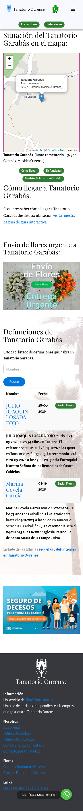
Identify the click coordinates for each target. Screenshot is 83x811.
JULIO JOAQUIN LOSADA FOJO (17, 414)
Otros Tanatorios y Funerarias (25, 788)
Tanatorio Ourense (29, 9)
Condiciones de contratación (24, 745)
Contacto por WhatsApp (21, 751)
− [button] (9, 65)
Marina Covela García (14, 489)
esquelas (46, 549)
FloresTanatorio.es (39, 700)
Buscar (14, 382)
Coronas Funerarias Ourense (24, 767)
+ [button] (9, 59)
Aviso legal (11, 728)
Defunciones (54, 24)
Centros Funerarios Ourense (24, 773)
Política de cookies (17, 733)
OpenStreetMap (56, 150)
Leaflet (39, 150)
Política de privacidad (19, 739)
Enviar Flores (29, 24)
